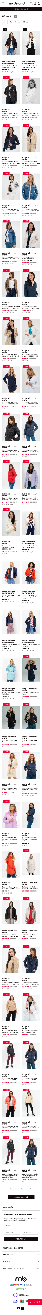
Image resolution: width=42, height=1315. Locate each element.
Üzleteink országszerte (21, 1248)
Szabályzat (21, 1262)
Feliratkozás (21, 1239)
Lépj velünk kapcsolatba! (21, 1268)
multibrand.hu (21, 1255)
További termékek (21, 1197)
